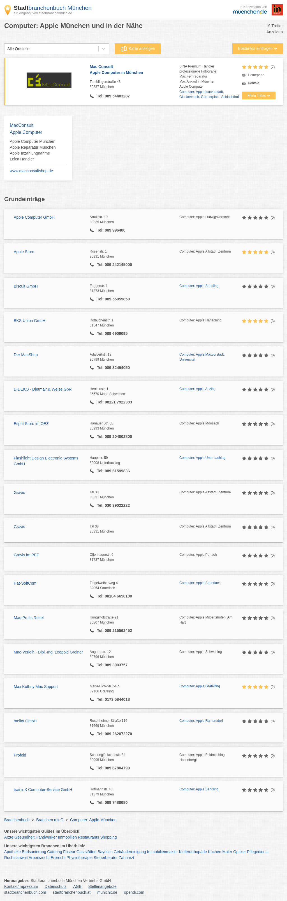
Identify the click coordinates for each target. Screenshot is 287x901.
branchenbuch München (53, 7)
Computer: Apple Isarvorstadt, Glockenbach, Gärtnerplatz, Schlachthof (209, 94)
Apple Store (24, 251)
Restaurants (88, 837)
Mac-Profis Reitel (29, 617)
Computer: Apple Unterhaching (202, 458)
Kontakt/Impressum (21, 886)
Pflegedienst (258, 851)
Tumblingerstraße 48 (134, 84)
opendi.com (134, 892)
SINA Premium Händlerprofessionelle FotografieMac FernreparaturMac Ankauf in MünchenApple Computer (197, 76)
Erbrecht (58, 857)
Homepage (256, 75)
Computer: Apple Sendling (198, 286)
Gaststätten (87, 851)
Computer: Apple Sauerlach (200, 583)
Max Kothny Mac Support (36, 686)
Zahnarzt (126, 857)
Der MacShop (26, 355)
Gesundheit (25, 837)
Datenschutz (56, 886)
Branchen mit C (49, 820)
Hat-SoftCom (25, 583)
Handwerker (46, 837)
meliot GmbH (25, 721)
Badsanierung (34, 851)
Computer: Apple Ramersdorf (201, 721)
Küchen (214, 851)
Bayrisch (105, 851)
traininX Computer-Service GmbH (43, 789)
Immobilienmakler (162, 851)
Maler (227, 851)
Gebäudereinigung (130, 851)
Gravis (19, 492)
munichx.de (107, 892)
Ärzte (8, 837)
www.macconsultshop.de (31, 171)
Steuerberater (106, 857)
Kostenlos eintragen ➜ (257, 48)
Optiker (239, 851)
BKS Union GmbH (29, 320)
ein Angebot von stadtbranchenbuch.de (43, 13)
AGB (77, 886)
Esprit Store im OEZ (31, 423)
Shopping (108, 837)
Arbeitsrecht (39, 857)
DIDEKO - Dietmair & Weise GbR (43, 389)
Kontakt (253, 83)
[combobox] (7, 49)
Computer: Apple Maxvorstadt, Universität (201, 357)
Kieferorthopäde (193, 851)
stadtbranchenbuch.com (25, 892)
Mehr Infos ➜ (258, 95)
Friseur (69, 851)
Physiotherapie (80, 857)
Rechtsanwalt (16, 857)
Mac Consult (134, 70)
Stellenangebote (102, 886)
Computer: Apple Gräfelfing (199, 686)
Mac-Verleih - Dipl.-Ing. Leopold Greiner (48, 652)
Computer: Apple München (93, 820)
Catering (54, 851)
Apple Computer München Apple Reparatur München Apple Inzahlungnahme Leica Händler (32, 150)
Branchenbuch (16, 820)
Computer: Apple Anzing (197, 389)
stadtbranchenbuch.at (72, 892)
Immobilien (67, 837)
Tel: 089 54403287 (113, 96)
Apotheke (12, 851)
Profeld (20, 755)
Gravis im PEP (26, 555)
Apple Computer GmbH (34, 217)
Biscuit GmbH (26, 286)
